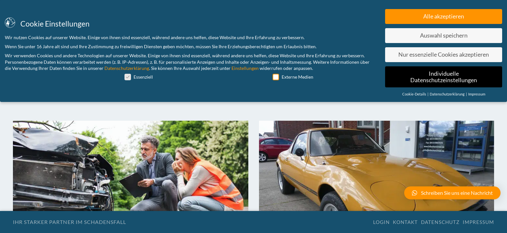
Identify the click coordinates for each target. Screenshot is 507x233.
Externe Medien (293, 77)
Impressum (478, 222)
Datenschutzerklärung (126, 68)
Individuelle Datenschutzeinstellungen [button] (443, 76)
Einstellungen (245, 68)
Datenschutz (440, 222)
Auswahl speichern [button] (444, 35)
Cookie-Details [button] (414, 94)
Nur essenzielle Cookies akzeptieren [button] (443, 54)
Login (381, 222)
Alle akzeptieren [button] (443, 16)
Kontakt (405, 222)
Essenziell (138, 77)
